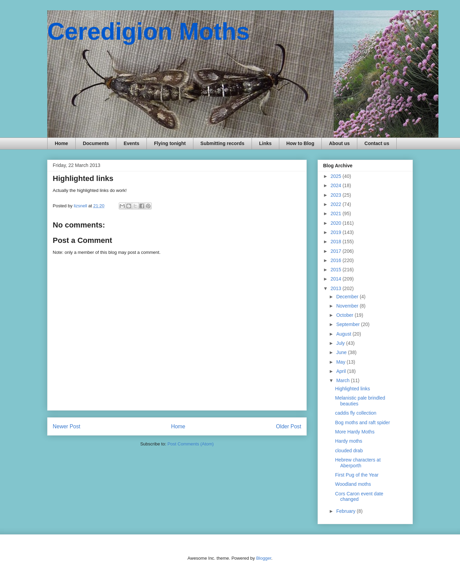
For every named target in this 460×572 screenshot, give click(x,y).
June (342, 352)
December (347, 296)
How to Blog (300, 143)
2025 (337, 176)
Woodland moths (353, 484)
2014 (337, 279)
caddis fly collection (355, 413)
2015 (337, 269)
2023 (337, 195)
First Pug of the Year (357, 475)
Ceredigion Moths (148, 31)
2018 (337, 241)
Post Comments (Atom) (190, 443)
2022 (337, 204)
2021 (337, 213)
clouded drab (349, 450)
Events (131, 143)
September (348, 324)
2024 (337, 185)
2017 (337, 251)
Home (61, 143)
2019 (337, 232)
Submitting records (222, 143)
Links (265, 143)
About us (339, 143)
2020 (337, 223)
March (343, 380)
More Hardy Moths (354, 431)
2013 (337, 288)
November (347, 306)
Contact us (377, 143)
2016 (337, 260)
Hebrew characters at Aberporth (358, 462)
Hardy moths (348, 441)
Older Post (288, 426)
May (341, 362)
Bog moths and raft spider (362, 422)
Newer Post (66, 426)
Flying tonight (170, 143)
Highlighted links (352, 388)
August (344, 334)
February (346, 511)
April (341, 371)
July (341, 343)
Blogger (263, 558)
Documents (96, 143)
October (345, 315)
